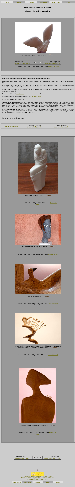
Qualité (37, 482)
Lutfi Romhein (20, 94)
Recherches (27, 482)
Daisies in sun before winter (52, 63)
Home (7, 2)
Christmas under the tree (22, 63)
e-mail (68, 2)
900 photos (43, 2)
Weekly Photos (55, 2)
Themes (31, 2)
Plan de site (17, 482)
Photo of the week (53, 66)
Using (19, 2)
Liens (47, 482)
